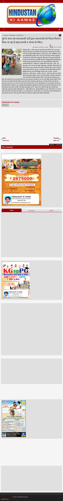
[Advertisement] (31, 121)
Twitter (5, 105)
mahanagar (12, 35)
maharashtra (19, 35)
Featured (5, 35)
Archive (51, 210)
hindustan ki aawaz (14, 499)
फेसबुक (11, 210)
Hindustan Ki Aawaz (38, 47)
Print (55, 47)
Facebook (3, 105)
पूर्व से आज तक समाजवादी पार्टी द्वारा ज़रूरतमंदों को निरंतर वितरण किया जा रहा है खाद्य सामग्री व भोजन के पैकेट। (31, 40)
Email (59, 47)
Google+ (7, 105)
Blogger (52, 144)
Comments (31, 210)
